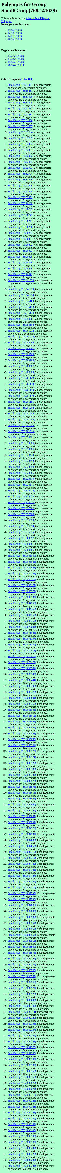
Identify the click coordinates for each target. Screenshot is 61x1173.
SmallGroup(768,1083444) (22, 680)
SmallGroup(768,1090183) (22, 1124)
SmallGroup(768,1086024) (22, 721)
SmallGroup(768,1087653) (22, 846)
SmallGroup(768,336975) (21, 532)
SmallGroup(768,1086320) (22, 751)
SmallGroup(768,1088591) (22, 964)
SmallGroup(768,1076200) (22, 644)
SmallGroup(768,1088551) (22, 923)
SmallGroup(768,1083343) (22, 674)
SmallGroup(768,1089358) (22, 1071)
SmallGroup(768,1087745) (22, 869)
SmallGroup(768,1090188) (22, 1130)
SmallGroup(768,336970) (21, 520)
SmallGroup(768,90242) (20, 215)
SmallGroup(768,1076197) (22, 638)
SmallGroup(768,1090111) (22, 1094)
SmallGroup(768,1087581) (22, 834)
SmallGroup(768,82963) (20, 150)
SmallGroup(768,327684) (21, 514)
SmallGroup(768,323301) (21, 437)
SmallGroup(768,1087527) (22, 828)
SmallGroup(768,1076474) (22, 650)
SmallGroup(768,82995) (20, 179)
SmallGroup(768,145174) (21, 312)
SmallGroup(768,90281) (20, 233)
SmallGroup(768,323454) (21, 466)
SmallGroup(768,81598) (20, 96)
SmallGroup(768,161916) (21, 336)
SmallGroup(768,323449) (21, 455)
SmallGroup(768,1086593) (22, 786)
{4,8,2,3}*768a (16, 61)
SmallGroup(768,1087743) (22, 863)
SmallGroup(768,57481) (20, 84)
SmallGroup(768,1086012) (22, 715)
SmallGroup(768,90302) (20, 244)
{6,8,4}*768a (15, 35)
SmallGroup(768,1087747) (22, 875)
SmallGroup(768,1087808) (22, 905)
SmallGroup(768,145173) (21, 307)
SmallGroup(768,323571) (21, 484)
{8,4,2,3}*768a (16, 64)
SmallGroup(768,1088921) (22, 988)
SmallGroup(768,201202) (21, 407)
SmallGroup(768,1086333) (22, 769)
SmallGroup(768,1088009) (22, 911)
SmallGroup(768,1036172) (22, 585)
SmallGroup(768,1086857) (22, 816)
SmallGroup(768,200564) (21, 342)
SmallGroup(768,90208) (20, 203)
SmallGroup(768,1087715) (22, 852)
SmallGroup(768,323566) (21, 472)
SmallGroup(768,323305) (21, 443)
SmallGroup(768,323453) (21, 461)
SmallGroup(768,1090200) (22, 1142)
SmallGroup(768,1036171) (22, 579)
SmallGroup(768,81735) (20, 138)
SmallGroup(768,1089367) (22, 1077)
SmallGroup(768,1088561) (22, 940)
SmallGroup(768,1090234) (22, 1165)
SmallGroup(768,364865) (21, 549)
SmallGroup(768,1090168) (22, 1118)
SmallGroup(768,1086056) (22, 739)
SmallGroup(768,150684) (21, 324)
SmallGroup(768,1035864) (22, 567)
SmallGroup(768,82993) (20, 167)
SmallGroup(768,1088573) (22, 952)
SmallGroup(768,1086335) (22, 774)
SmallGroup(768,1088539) (22, 917)
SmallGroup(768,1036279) (22, 591)
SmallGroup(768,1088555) (22, 929)
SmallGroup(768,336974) (21, 526)
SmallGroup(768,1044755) (22, 603)
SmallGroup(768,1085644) (22, 697)
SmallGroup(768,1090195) (22, 1136)
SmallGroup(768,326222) (21, 496)
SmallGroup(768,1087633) (22, 840)
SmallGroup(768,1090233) (22, 1160)
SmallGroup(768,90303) (20, 250)
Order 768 (26, 79)
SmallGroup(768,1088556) (22, 934)
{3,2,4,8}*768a (16, 55)
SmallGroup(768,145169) (21, 301)
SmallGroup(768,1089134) (22, 1023)
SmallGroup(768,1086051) (22, 727)
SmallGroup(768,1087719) (22, 857)
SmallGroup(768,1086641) (22, 798)
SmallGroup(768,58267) (20, 90)
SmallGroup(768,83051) (20, 197)
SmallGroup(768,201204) (21, 413)
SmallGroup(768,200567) (21, 348)
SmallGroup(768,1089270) (22, 1047)
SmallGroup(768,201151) (21, 401)
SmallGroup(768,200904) (21, 360)
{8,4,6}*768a (15, 38)
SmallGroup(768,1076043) (22, 632)
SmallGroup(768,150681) (21, 318)
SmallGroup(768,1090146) (22, 1106)
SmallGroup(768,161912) (21, 330)
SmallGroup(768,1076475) (22, 656)
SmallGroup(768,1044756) (22, 609)
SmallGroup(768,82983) (20, 161)
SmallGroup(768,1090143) (22, 1100)
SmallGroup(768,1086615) (22, 792)
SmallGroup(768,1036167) (22, 573)
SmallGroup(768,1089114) (22, 1011)
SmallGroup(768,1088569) (22, 946)
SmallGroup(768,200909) (21, 372)
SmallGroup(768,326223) (21, 502)
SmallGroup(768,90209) (20, 209)
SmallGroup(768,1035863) (22, 561)
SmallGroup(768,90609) (20, 268)
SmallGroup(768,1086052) (22, 733)
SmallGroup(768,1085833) (22, 709)
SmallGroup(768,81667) (20, 126)
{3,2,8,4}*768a (16, 58)
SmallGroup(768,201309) (21, 425)
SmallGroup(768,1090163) (22, 1112)
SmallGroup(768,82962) (20, 144)
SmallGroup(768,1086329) (22, 763)
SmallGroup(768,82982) (20, 156)
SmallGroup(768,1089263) (22, 1041)
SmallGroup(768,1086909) (22, 822)
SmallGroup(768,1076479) (22, 662)
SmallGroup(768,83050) (20, 191)
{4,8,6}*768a (15, 29)
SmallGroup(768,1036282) (22, 597)
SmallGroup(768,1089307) (22, 1065)
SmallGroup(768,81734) (20, 132)
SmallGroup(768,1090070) (22, 1083)
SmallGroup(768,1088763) (22, 976)
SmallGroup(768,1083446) (22, 686)
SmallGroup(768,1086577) (22, 780)
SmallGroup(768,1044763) (22, 620)
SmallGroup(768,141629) (21, 280)
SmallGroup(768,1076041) (22, 626)
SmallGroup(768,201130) (21, 384)
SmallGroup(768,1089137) (22, 1029)
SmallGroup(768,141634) (21, 295)
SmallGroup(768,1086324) (22, 757)
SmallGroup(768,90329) (20, 262)
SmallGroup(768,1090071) (22, 1088)
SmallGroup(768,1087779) (22, 887)
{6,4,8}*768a (15, 32)
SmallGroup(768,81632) (20, 108)
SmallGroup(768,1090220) (22, 1154)
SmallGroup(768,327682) (21, 508)
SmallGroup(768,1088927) (22, 994)
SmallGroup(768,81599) (20, 102)
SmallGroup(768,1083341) (22, 668)
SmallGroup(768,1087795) (22, 893)
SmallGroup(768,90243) (20, 221)
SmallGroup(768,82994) (20, 173)
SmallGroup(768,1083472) (22, 692)
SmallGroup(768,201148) (21, 389)
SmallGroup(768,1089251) (22, 1035)
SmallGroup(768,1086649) (22, 804)
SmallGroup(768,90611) (20, 274)
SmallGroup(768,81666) (20, 120)
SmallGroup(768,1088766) (22, 982)
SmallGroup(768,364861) (21, 543)
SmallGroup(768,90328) (20, 256)
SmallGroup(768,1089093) (22, 1000)
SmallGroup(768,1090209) (22, 1148)
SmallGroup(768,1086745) (22, 810)
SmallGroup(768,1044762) (22, 615)
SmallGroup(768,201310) (21, 431)
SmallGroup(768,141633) (21, 289)
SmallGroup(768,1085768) (22, 703)
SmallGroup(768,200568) (21, 354)
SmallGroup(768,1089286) (22, 1053)
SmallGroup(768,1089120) (22, 1017)
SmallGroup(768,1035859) (22, 555)
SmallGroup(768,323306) (21, 449)
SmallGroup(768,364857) (21, 538)
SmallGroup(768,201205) (21, 419)
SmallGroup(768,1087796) (22, 899)
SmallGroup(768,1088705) (22, 970)
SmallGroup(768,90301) (20, 238)
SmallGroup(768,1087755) (22, 881)
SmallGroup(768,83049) (20, 185)
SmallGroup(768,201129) (21, 378)
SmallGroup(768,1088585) (22, 958)
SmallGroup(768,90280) (20, 227)
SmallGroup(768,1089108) (22, 1006)
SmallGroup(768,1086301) (22, 745)
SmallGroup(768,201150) (21, 395)
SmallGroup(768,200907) (21, 366)
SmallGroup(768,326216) (21, 490)
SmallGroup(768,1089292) (22, 1059)
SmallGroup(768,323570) (21, 478)
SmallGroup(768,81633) (20, 114)
